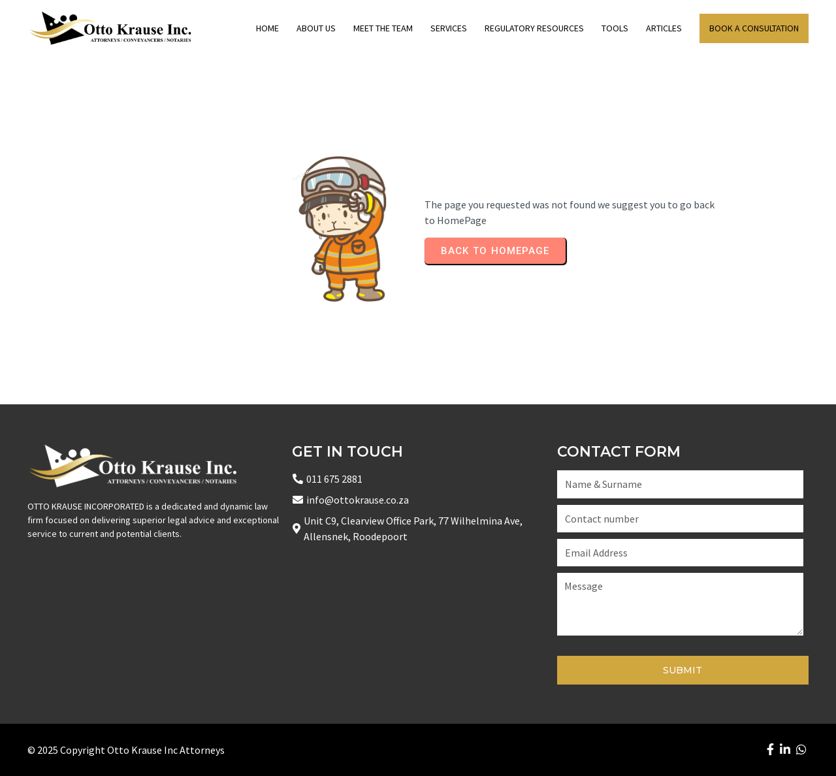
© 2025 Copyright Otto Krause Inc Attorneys (126, 749)
